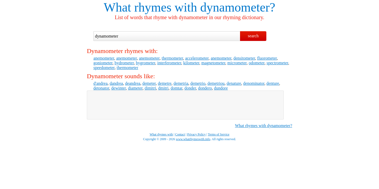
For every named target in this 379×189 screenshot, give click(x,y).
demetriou (216, 83)
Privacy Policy (196, 134)
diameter (135, 88)
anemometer (103, 58)
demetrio (197, 83)
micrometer (237, 63)
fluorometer (267, 58)
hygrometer (145, 63)
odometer (257, 63)
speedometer (103, 67)
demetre (165, 83)
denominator (253, 83)
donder (190, 88)
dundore (221, 88)
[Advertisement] (185, 105)
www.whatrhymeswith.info (193, 139)
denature (234, 83)
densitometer (244, 58)
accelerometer (196, 58)
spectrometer (277, 63)
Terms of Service (219, 134)
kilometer (191, 63)
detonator (101, 88)
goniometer (102, 63)
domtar (176, 88)
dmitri (163, 88)
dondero (205, 88)
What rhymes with (150, 7)
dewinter (118, 88)
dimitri (150, 88)
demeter (149, 83)
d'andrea (100, 83)
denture (272, 83)
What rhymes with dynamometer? (263, 125)
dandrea (116, 83)
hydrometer (124, 63)
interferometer (169, 63)
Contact (180, 134)
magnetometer (213, 63)
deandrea (132, 83)
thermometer (172, 58)
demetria (180, 83)
